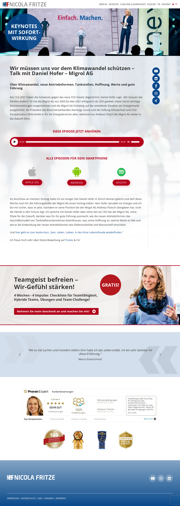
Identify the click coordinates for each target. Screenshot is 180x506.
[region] (90, 32)
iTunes (69, 240)
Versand (48, 498)
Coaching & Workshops (133, 4)
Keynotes (114, 4)
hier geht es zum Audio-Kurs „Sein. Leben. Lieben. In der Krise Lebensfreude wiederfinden (68, 232)
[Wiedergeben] (14, 141)
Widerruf (61, 498)
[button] (4, 32)
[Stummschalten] (128, 142)
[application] (75, 141)
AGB (40, 498)
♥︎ (174, 4)
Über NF (103, 4)
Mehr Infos (150, 419)
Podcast (151, 4)
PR (159, 4)
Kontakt (166, 4)
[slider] (72, 142)
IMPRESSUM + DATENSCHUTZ (21, 498)
